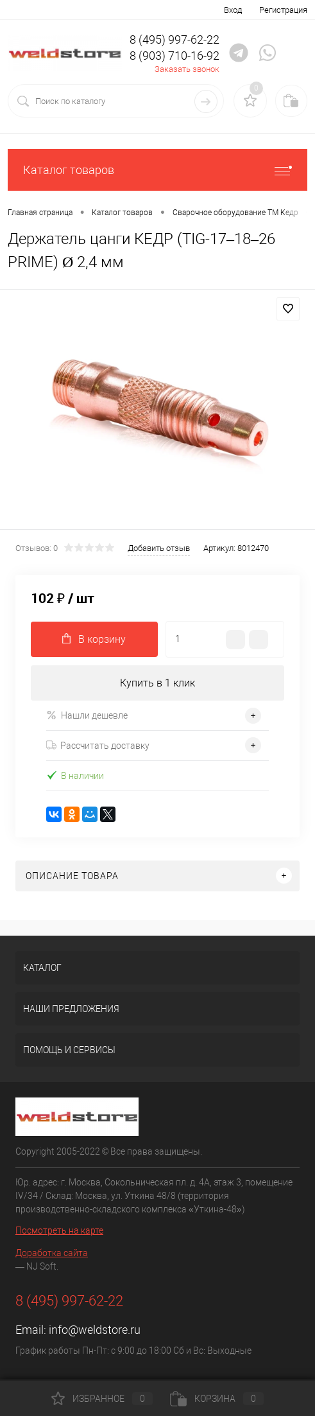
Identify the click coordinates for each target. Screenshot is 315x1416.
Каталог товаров (157, 170)
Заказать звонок (187, 69)
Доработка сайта (51, 1253)
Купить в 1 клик (157, 683)
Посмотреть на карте (59, 1230)
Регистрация (283, 10)
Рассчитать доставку (97, 745)
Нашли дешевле (87, 715)
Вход (233, 10)
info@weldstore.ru (94, 1329)
